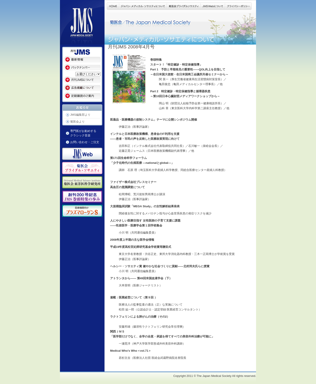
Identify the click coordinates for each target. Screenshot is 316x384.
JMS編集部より (80, 114)
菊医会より (77, 121)
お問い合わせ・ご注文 (84, 142)
